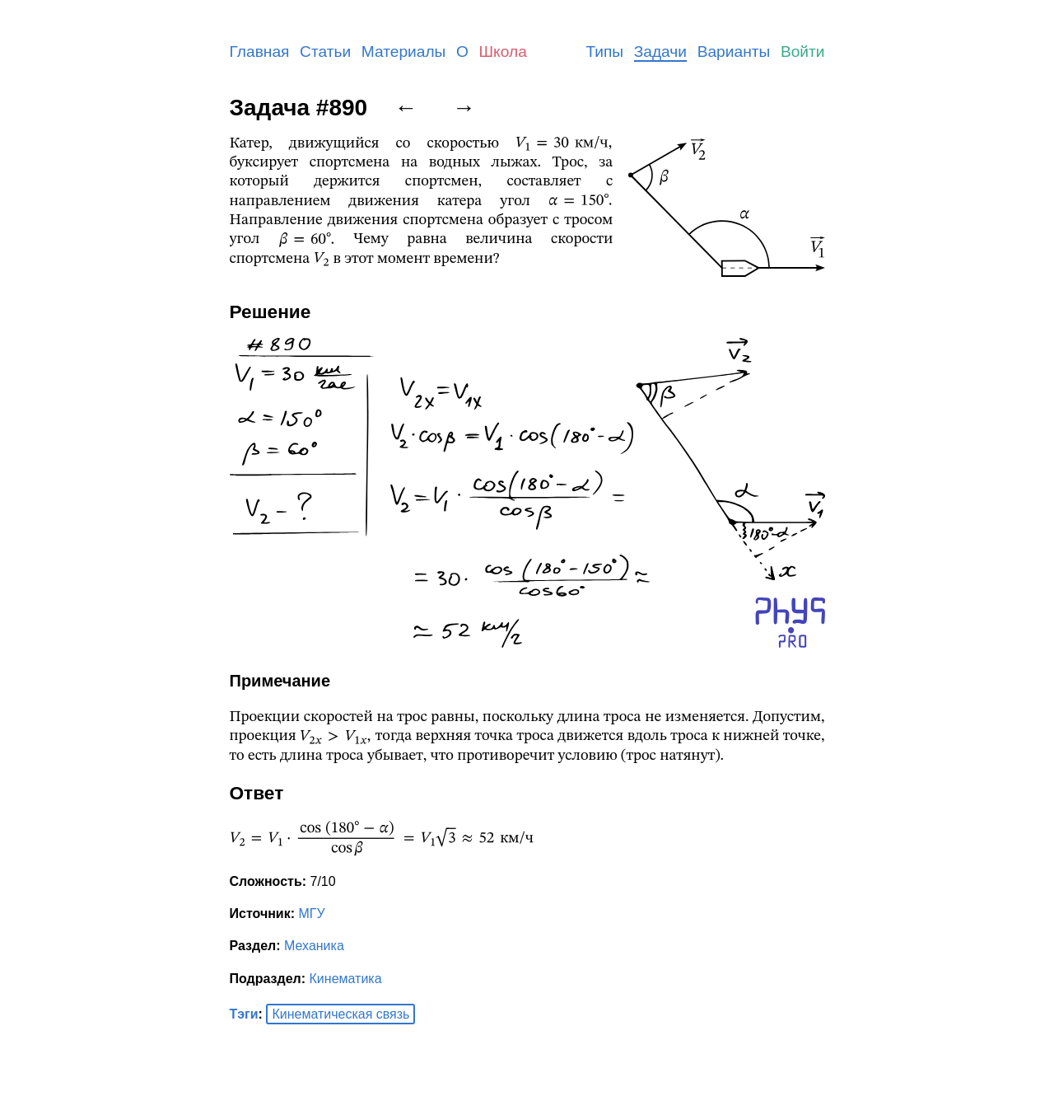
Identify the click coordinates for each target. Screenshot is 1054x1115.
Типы (604, 51)
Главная (260, 51)
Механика (314, 946)
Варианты (734, 51)
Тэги (244, 1014)
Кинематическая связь (340, 1014)
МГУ (311, 914)
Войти (803, 51)
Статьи (325, 51)
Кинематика (346, 979)
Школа (503, 51)
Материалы (403, 51)
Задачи (660, 51)
